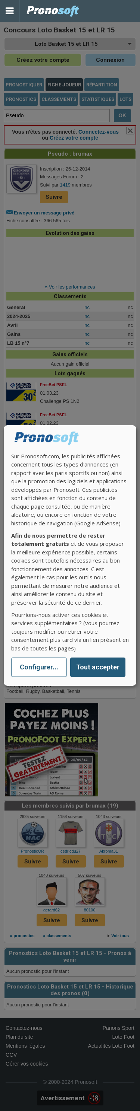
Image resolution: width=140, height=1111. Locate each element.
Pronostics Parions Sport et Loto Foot (53, 11)
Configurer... (39, 667)
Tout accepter (97, 667)
